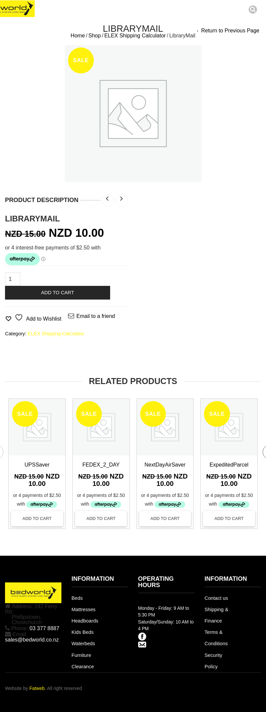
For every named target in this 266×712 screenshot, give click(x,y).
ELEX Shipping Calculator (135, 35)
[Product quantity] (12, 279)
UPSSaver (37, 465)
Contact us (216, 598)
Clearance (82, 666)
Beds (77, 598)
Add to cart (57, 292)
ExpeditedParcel (229, 465)
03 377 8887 (44, 628)
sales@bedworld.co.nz (32, 640)
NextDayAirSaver (165, 465)
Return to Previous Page (230, 30)
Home (78, 35)
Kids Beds (82, 632)
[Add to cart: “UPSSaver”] (37, 518)
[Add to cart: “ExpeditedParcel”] (229, 518)
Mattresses (83, 609)
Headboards (84, 621)
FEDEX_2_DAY (101, 465)
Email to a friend (95, 316)
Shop (94, 35)
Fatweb (37, 688)
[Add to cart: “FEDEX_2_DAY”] (101, 518)
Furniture (81, 655)
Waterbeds (83, 643)
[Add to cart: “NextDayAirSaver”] (165, 518)
